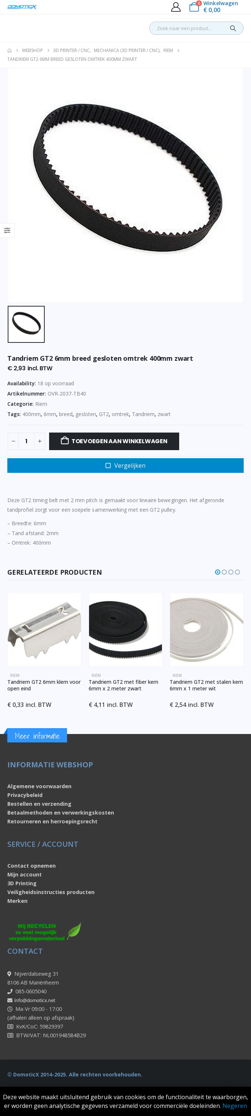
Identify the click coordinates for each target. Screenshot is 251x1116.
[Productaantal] (26, 441)
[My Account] (175, 7)
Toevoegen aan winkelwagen (119, 441)
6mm (50, 414)
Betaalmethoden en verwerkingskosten (60, 812)
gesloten (85, 414)
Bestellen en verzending (39, 803)
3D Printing (22, 883)
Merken (17, 900)
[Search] (233, 28)
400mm (31, 414)
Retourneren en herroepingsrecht (52, 821)
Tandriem (143, 414)
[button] (217, 572)
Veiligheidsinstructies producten (51, 892)
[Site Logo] (22, 7)
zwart (164, 414)
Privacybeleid (25, 794)
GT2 (104, 414)
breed (66, 414)
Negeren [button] (234, 1106)
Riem (41, 403)
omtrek (120, 414)
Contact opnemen (31, 865)
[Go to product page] (44, 629)
